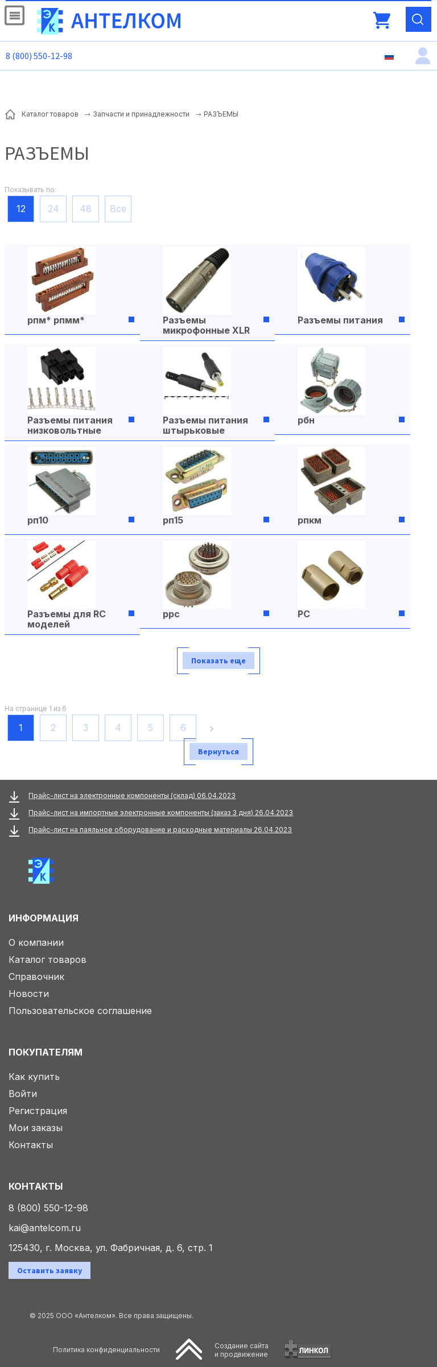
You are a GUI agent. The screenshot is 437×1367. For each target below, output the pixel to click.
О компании (36, 942)
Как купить (34, 1076)
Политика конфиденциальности (106, 1349)
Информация (44, 918)
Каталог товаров (47, 959)
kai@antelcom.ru (45, 1227)
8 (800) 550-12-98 (39, 55)
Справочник (36, 976)
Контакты (31, 1144)
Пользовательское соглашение (80, 1010)
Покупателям (46, 1052)
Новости (29, 993)
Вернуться (218, 751)
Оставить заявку (49, 1270)
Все (118, 208)
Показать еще (218, 660)
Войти (23, 1093)
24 (53, 208)
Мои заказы (36, 1127)
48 (86, 208)
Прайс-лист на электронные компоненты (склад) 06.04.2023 (132, 795)
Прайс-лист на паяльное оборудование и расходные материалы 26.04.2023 (160, 829)
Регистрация (38, 1110)
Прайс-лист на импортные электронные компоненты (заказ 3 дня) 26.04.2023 (160, 812)
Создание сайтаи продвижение (242, 1349)
